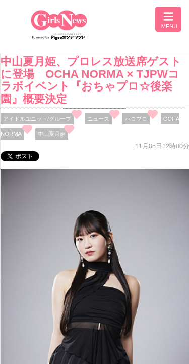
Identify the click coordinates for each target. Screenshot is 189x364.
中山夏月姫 (52, 134)
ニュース (98, 119)
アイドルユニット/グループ (37, 119)
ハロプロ (136, 119)
